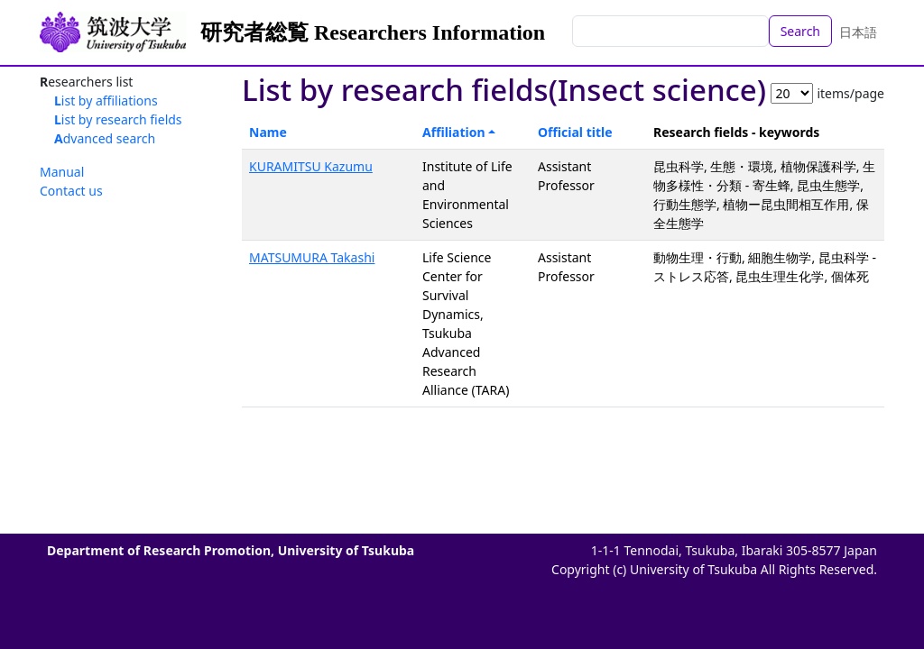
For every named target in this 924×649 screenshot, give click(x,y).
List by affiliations (106, 100)
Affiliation (453, 132)
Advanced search (104, 138)
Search (800, 31)
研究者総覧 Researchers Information (372, 32)
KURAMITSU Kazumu (311, 166)
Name (268, 132)
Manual (62, 171)
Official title (575, 132)
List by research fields (118, 119)
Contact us (71, 190)
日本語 (858, 32)
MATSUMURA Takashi (311, 257)
